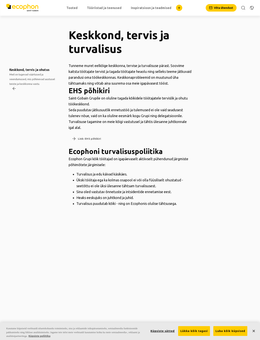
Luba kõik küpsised (230, 331)
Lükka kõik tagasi (194, 331)
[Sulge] (253, 331)
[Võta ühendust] (221, 8)
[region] (130, 331)
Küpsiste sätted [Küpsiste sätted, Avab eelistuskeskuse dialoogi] (163, 331)
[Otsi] (243, 8)
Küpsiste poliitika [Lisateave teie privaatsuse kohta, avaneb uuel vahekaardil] (39, 336)
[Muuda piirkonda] (252, 8)
